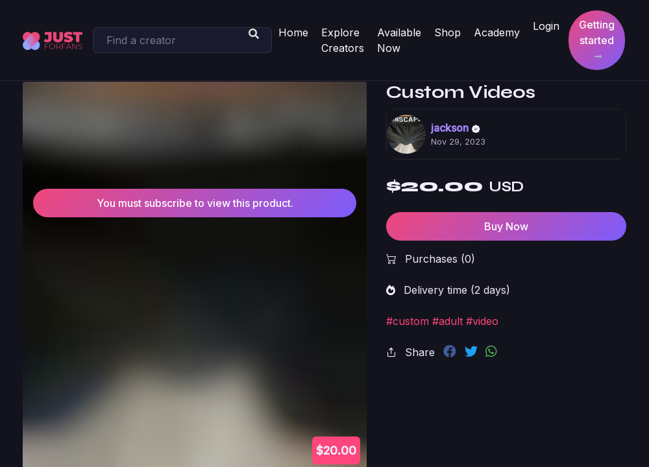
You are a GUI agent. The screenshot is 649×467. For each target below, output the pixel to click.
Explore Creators (342, 40)
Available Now (399, 40)
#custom (407, 321)
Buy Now (506, 226)
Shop (447, 32)
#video (482, 321)
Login (546, 25)
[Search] (182, 40)
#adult (447, 321)
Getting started (597, 40)
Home (293, 32)
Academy (497, 32)
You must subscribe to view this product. (195, 203)
